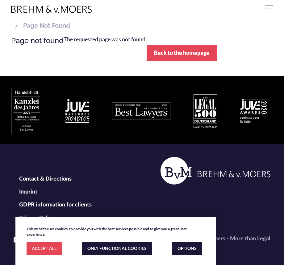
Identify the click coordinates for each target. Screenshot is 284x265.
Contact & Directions (45, 179)
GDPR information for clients (55, 205)
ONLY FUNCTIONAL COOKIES (117, 248)
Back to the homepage (181, 52)
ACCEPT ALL (44, 248)
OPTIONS (187, 248)
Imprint (28, 192)
